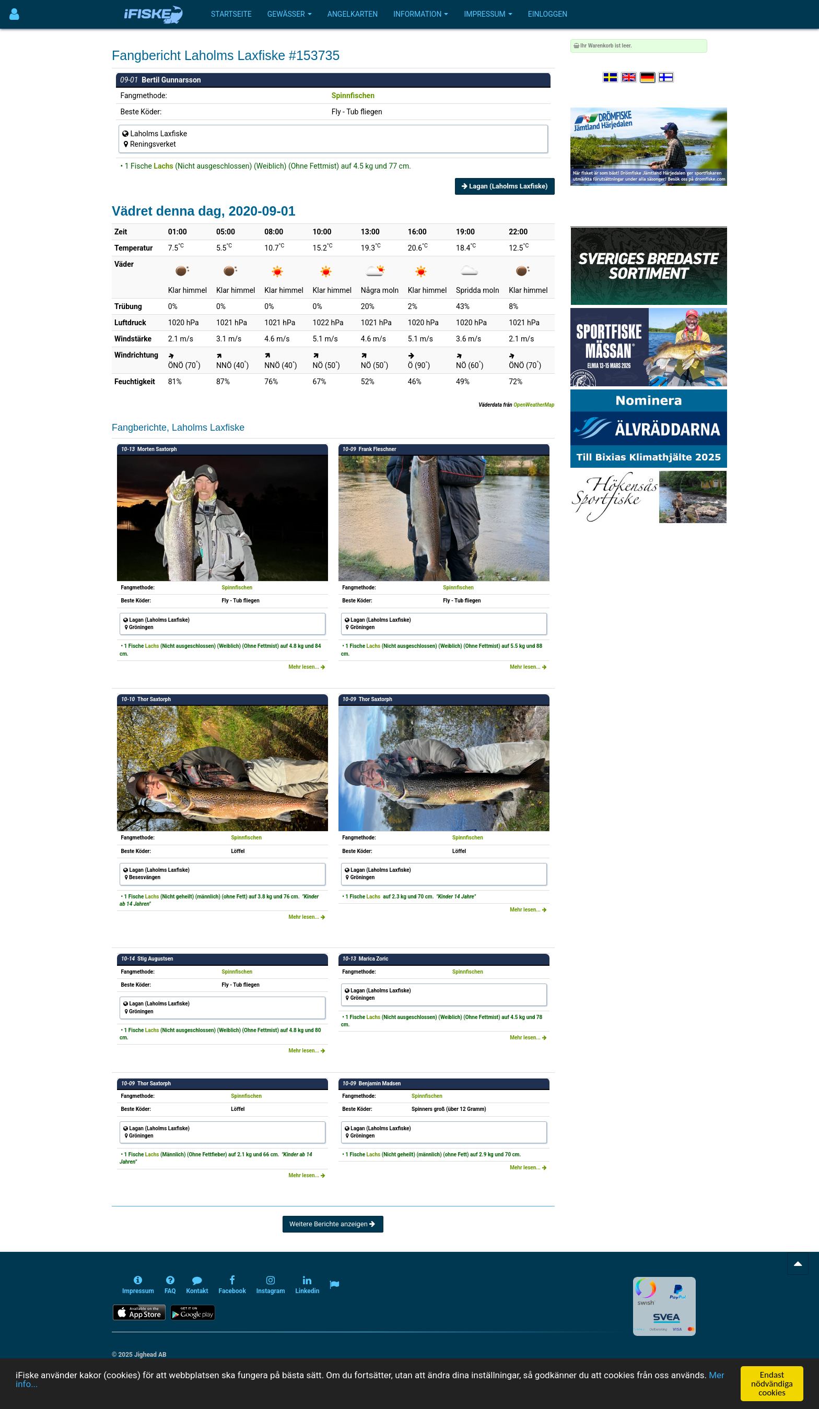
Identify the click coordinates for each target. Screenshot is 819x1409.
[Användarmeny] (14, 14)
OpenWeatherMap (533, 405)
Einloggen (548, 14)
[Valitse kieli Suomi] (666, 77)
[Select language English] (629, 77)
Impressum (488, 14)
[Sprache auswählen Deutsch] (648, 77)
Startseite (231, 14)
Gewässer (289, 14)
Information (420, 14)
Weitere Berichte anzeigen (333, 1224)
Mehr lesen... (306, 667)
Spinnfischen (353, 95)
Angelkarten (352, 14)
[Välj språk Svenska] (611, 77)
